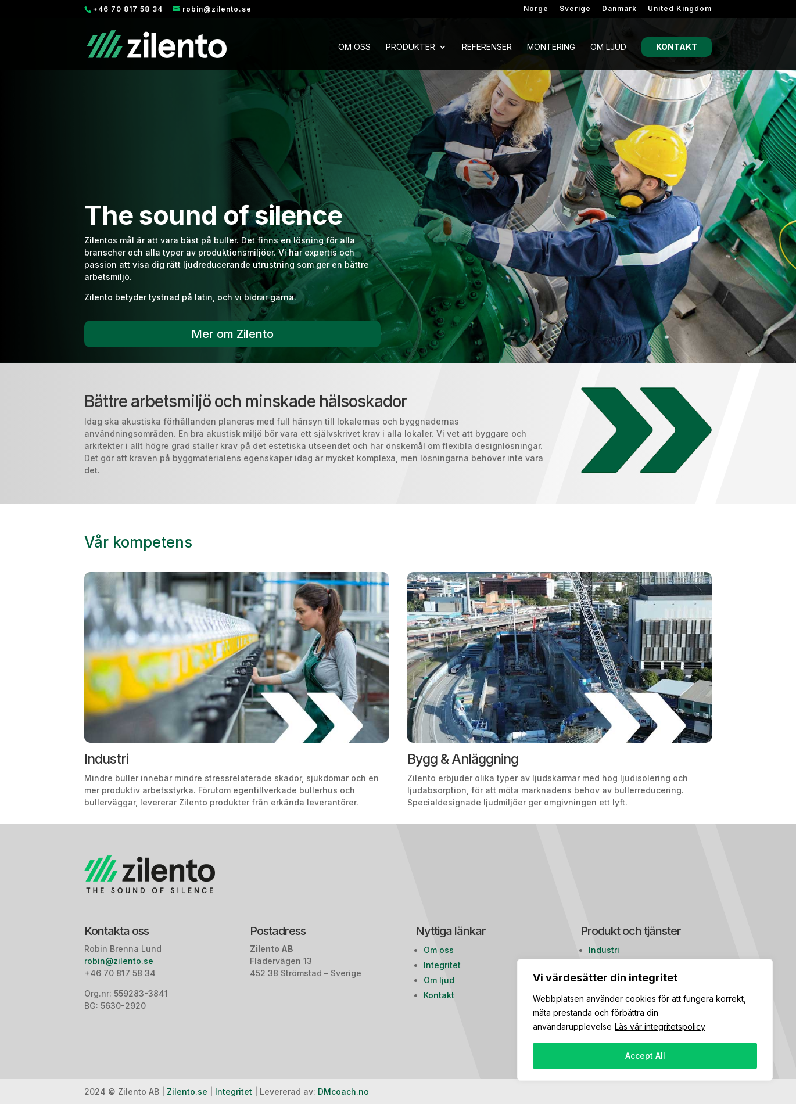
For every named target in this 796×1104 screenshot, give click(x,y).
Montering (551, 47)
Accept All (645, 1055)
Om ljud (608, 47)
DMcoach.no (343, 1091)
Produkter (410, 47)
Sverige (575, 9)
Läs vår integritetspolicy (660, 1026)
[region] (645, 1020)
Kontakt (676, 47)
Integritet (442, 965)
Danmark (619, 9)
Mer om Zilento (232, 334)
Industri (604, 950)
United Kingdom (680, 9)
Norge (536, 9)
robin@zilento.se (120, 961)
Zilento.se (187, 1091)
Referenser (487, 47)
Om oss (354, 47)
